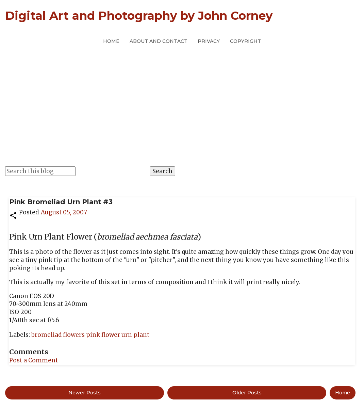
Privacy (209, 41)
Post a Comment (33, 360)
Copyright (245, 41)
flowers (74, 335)
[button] (13, 215)
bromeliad (47, 335)
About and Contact (158, 41)
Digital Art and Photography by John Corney (138, 16)
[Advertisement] (182, 98)
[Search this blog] (40, 171)
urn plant (135, 335)
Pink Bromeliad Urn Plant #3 (61, 202)
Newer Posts (84, 393)
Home (111, 41)
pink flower (103, 335)
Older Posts (247, 393)
